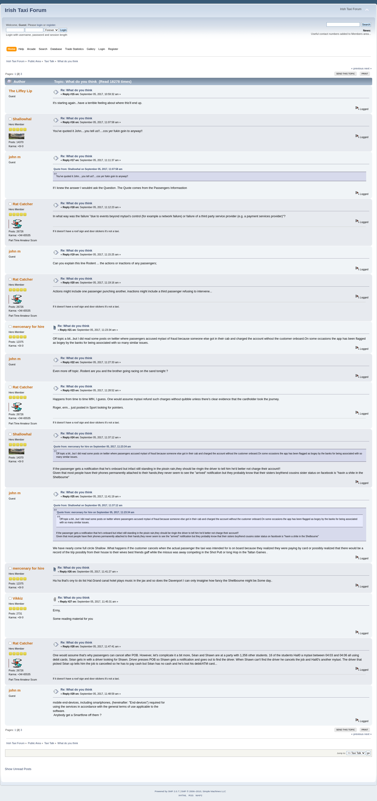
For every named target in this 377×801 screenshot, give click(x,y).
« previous (357, 68)
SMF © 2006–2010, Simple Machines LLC (203, 791)
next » (368, 68)
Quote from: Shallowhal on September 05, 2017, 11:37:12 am (88, 505)
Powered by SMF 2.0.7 (167, 791)
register (50, 25)
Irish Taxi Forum (25, 10)
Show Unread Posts (18, 769)
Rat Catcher (23, 204)
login (40, 25)
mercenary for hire (28, 327)
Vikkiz (18, 598)
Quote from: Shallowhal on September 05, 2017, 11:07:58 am (88, 169)
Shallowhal (22, 119)
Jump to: (341, 753)
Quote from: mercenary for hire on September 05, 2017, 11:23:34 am (92, 446)
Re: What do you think (76, 90)
